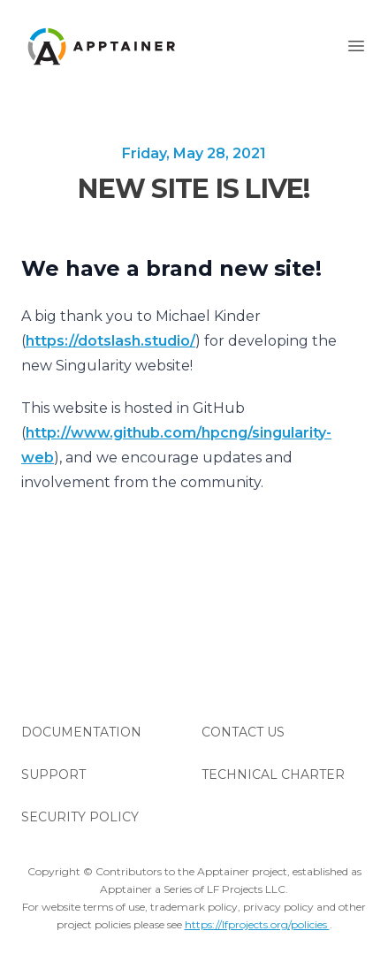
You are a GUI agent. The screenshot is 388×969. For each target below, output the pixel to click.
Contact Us (243, 732)
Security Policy (80, 817)
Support (53, 774)
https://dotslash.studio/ (110, 340)
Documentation (81, 732)
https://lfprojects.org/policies (257, 924)
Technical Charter (273, 774)
